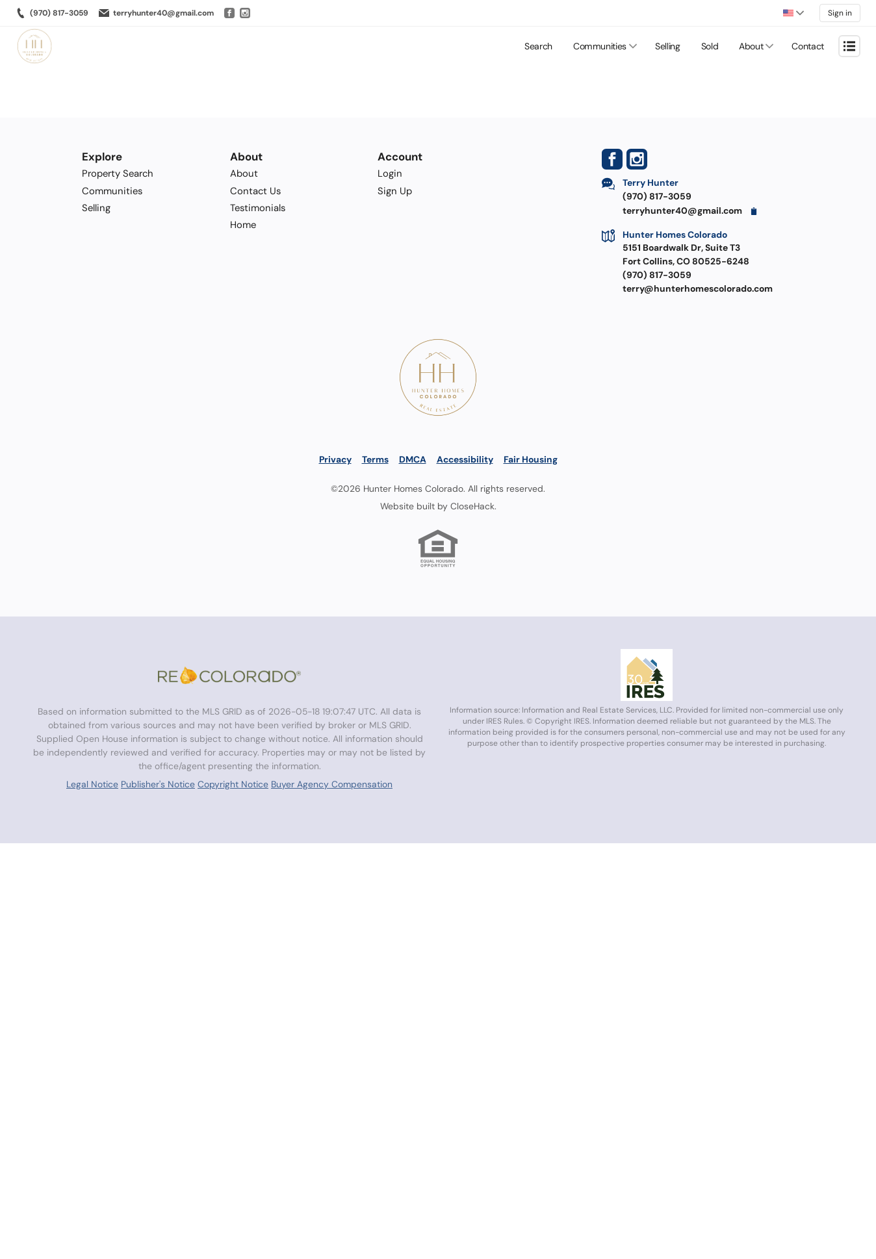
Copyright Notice (233, 784)
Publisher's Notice (158, 784)
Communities (599, 46)
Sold (710, 46)
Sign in (840, 13)
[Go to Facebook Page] (612, 159)
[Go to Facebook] (229, 13)
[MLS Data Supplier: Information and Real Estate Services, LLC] (646, 675)
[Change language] (793, 13)
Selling (667, 46)
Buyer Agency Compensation (332, 784)
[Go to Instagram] (245, 13)
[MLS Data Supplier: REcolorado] (229, 675)
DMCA (412, 459)
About (751, 46)
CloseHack (472, 506)
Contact (808, 46)
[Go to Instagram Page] (636, 159)
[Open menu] (849, 46)
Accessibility (465, 459)
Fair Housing (531, 459)
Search (538, 46)
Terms (375, 459)
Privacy (335, 459)
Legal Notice (92, 784)
